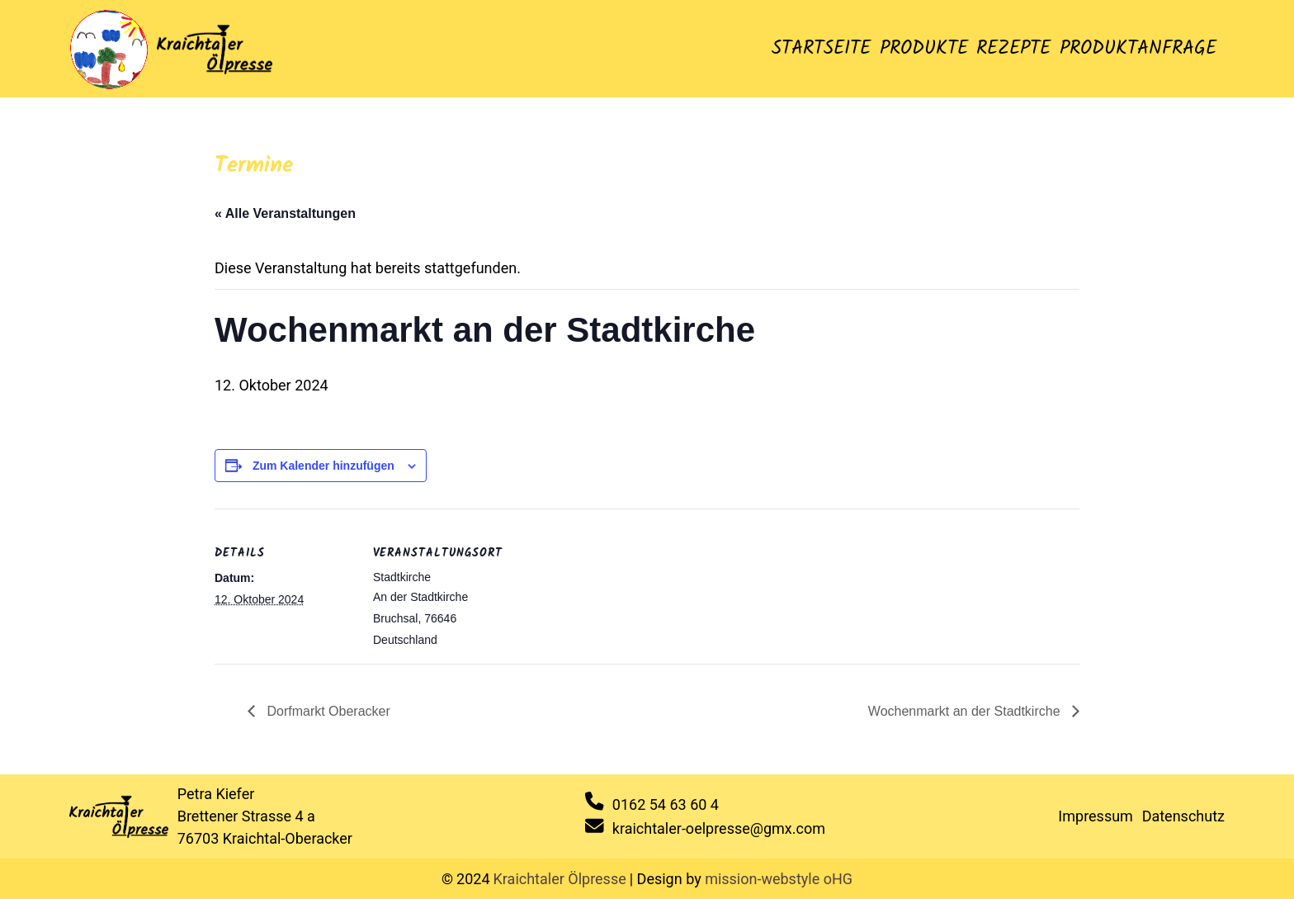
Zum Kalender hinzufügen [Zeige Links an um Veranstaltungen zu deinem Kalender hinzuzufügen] (323, 465)
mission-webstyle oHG (778, 878)
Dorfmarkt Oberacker (326, 711)
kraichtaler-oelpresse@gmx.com (718, 828)
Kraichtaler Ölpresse (560, 878)
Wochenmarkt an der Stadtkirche (966, 711)
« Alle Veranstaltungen (285, 213)
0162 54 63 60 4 (665, 804)
